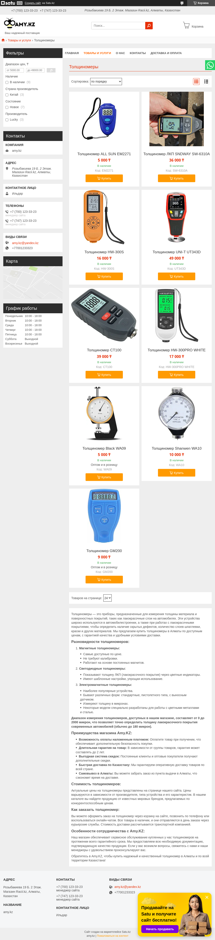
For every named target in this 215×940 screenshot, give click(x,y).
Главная (72, 53)
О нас (120, 53)
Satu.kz (126, 931)
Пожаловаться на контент (112, 935)
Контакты (138, 53)
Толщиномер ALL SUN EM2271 (104, 154)
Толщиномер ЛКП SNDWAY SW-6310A (176, 154)
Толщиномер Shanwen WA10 (177, 449)
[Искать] (149, 25)
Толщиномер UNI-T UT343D (177, 252)
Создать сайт (33, 3)
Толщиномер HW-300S (104, 252)
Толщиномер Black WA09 (104, 449)
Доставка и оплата (166, 53)
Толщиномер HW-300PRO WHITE (177, 350)
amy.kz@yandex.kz (25, 243)
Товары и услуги (19, 40)
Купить (106, 178)
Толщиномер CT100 (104, 350)
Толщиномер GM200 (104, 551)
